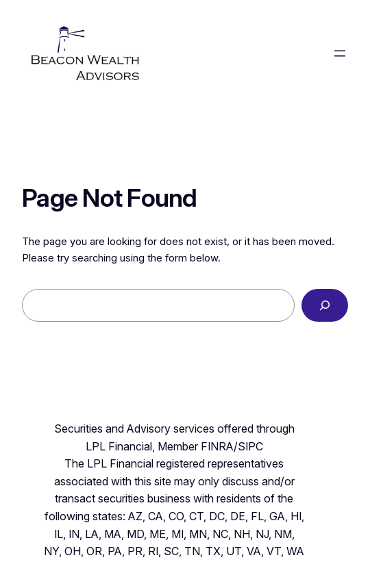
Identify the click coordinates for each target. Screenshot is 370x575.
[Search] (324, 305)
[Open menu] (340, 53)
